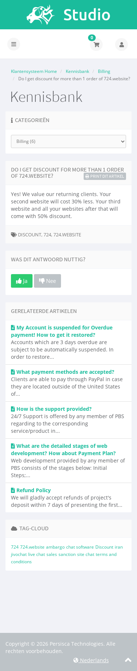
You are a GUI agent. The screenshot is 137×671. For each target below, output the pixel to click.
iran (119, 547)
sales (51, 554)
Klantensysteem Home (34, 71)
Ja (21, 280)
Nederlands (91, 660)
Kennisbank (77, 71)
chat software (80, 547)
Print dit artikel (104, 176)
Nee (47, 280)
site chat (85, 554)
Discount (104, 547)
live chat (36, 554)
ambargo (55, 547)
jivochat (19, 554)
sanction (67, 554)
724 (15, 547)
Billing (104, 71)
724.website (32, 547)
